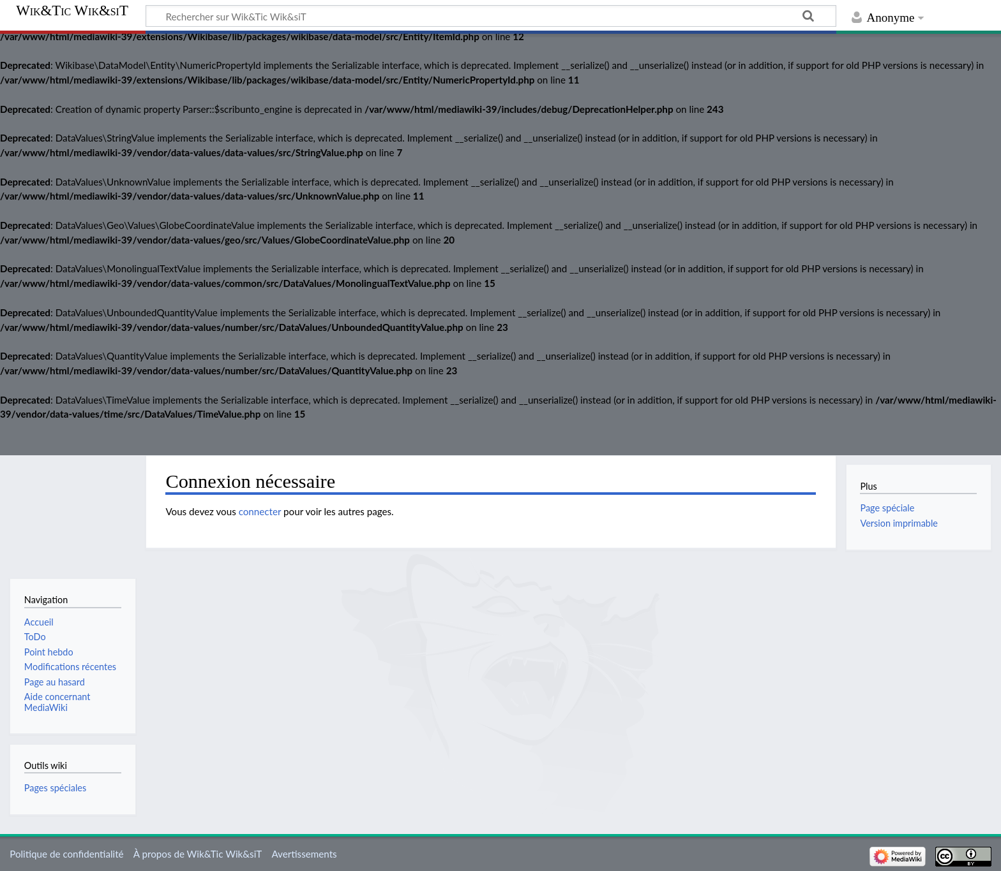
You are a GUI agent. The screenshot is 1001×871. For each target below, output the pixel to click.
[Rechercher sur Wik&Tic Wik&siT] (491, 16)
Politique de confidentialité (66, 854)
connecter (260, 511)
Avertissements (303, 854)
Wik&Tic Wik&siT (72, 11)
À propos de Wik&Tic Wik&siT (197, 854)
